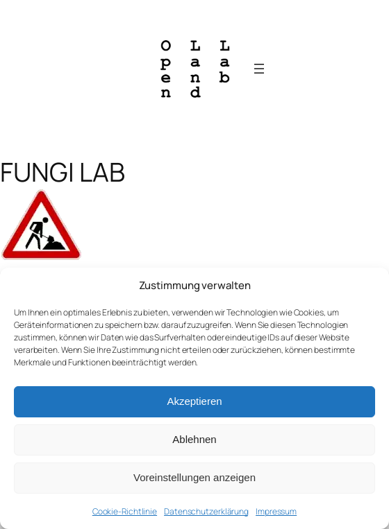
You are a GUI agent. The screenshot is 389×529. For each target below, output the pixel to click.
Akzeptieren (194, 401)
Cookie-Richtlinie (124, 511)
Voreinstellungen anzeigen (194, 477)
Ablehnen (194, 439)
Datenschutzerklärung (206, 511)
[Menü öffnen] (259, 68)
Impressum (276, 511)
